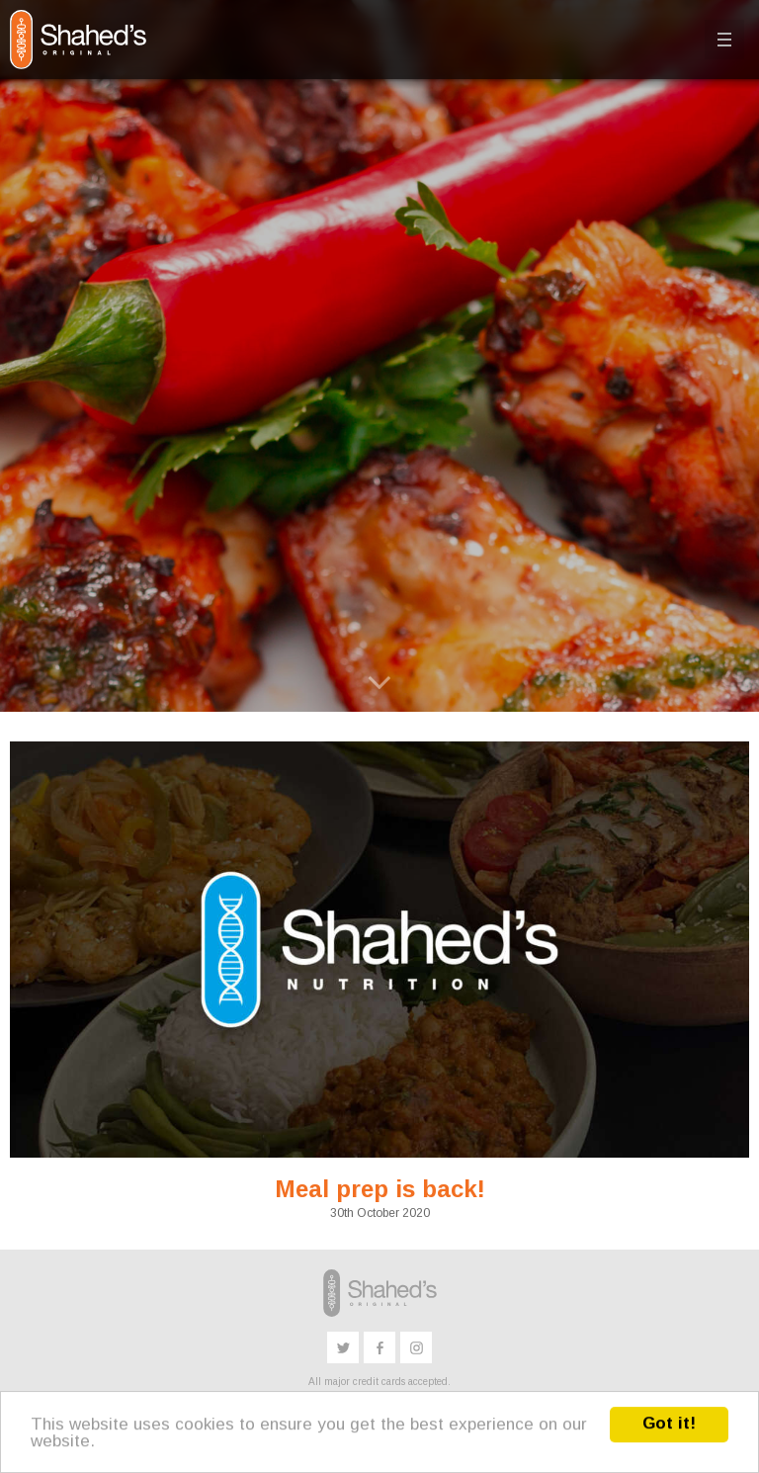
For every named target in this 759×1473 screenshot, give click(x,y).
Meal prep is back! (380, 1188)
